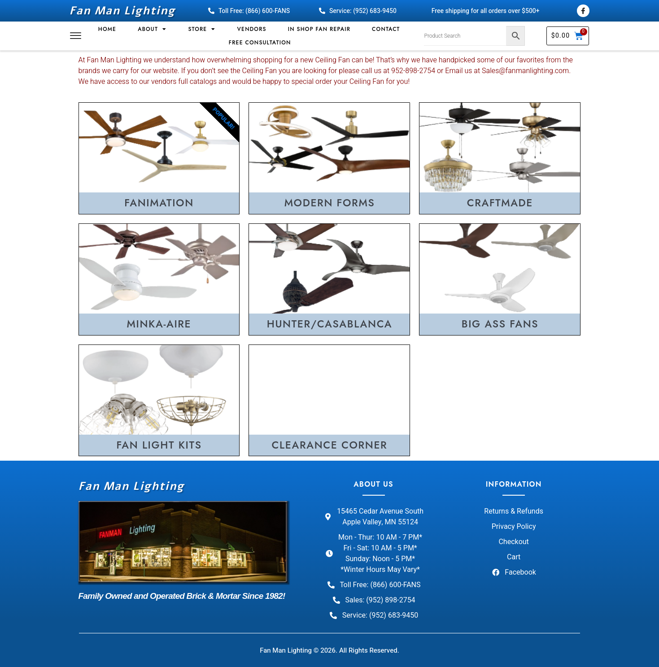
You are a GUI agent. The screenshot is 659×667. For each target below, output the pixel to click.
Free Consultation (260, 43)
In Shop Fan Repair (319, 29)
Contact (386, 29)
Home (107, 29)
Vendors (251, 29)
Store (201, 29)
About (152, 29)
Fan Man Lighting (122, 10)
